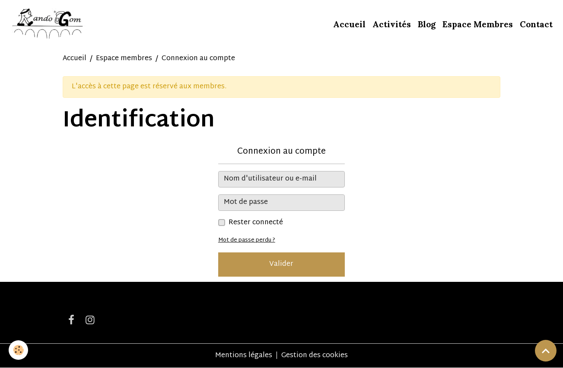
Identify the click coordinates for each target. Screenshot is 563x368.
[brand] (48, 24)
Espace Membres (477, 24)
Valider (281, 264)
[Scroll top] (546, 351)
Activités (391, 24)
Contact (536, 24)
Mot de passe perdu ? (246, 240)
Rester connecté (256, 223)
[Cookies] (18, 350)
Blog (427, 24)
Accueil (349, 24)
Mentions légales (243, 355)
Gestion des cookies (314, 356)
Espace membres (124, 58)
